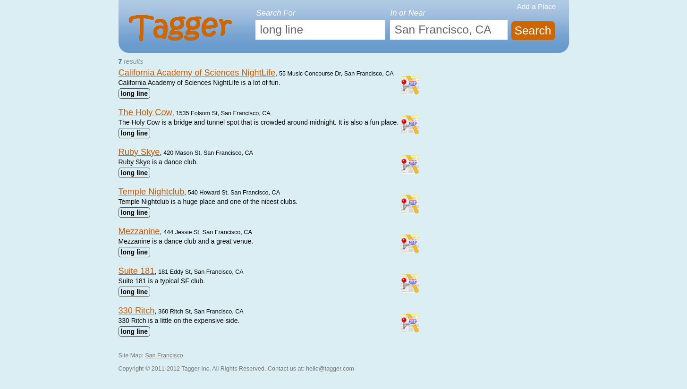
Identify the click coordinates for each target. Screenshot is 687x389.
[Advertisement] (498, 119)
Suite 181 (137, 271)
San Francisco (164, 355)
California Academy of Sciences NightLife (197, 72)
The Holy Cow (145, 112)
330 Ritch (137, 310)
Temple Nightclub (152, 191)
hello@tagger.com (330, 368)
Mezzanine (139, 231)
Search (532, 30)
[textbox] (320, 30)
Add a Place (536, 6)
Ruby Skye (139, 152)
